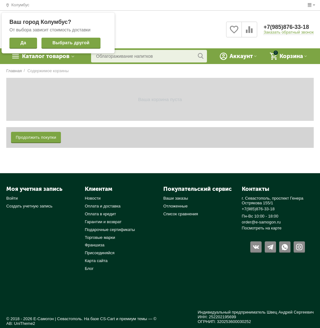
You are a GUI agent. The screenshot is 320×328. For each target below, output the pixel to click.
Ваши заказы (175, 198)
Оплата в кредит (100, 214)
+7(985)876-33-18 (286, 27)
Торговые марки (100, 237)
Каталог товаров (45, 56)
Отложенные (175, 206)
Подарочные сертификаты (110, 229)
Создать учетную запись (29, 206)
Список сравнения (180, 214)
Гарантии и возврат (103, 221)
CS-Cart (107, 318)
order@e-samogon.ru (261, 222)
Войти (12, 198)
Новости (92, 198)
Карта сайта (96, 260)
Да (23, 42)
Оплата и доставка (103, 206)
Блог (89, 268)
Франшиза (94, 245)
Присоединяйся (100, 252)
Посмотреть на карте (262, 228)
